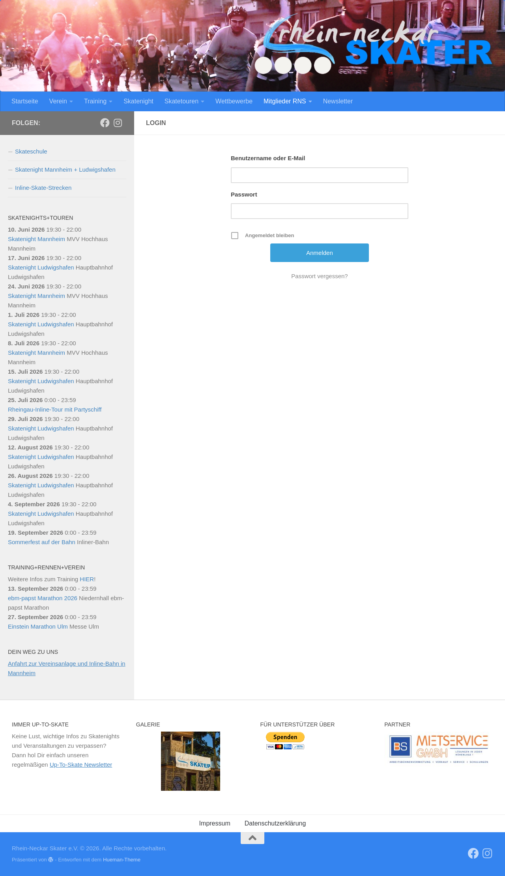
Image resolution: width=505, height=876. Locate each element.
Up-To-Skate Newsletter (81, 764)
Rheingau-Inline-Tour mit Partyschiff (54, 409)
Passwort (244, 194)
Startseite (24, 101)
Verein (58, 101)
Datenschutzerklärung (275, 823)
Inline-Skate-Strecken (43, 187)
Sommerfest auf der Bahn (41, 542)
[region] (190, 761)
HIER (87, 579)
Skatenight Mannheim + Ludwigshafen (65, 169)
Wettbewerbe (233, 101)
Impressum (214, 823)
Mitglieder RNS (285, 101)
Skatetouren (181, 101)
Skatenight (138, 101)
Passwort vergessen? (319, 276)
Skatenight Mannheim (36, 239)
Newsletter (338, 101)
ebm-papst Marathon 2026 (42, 598)
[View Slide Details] (438, 749)
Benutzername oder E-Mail (268, 158)
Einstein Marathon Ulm (38, 626)
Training (95, 101)
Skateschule (31, 151)
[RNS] (105, 122)
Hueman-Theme (121, 860)
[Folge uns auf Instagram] (117, 122)
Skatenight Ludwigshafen (41, 267)
